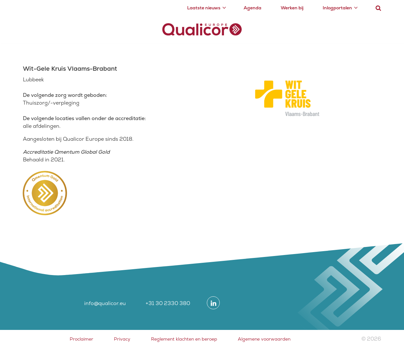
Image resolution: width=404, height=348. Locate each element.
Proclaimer (81, 339)
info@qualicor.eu (105, 303)
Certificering (84, 28)
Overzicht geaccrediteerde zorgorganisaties (119, 50)
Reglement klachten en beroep (184, 339)
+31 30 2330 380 (168, 303)
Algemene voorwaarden (264, 339)
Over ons (325, 28)
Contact (364, 28)
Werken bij (292, 8)
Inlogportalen (337, 8)
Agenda (252, 8)
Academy (125, 28)
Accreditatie (39, 28)
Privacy (122, 339)
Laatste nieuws (203, 8)
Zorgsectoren (279, 28)
